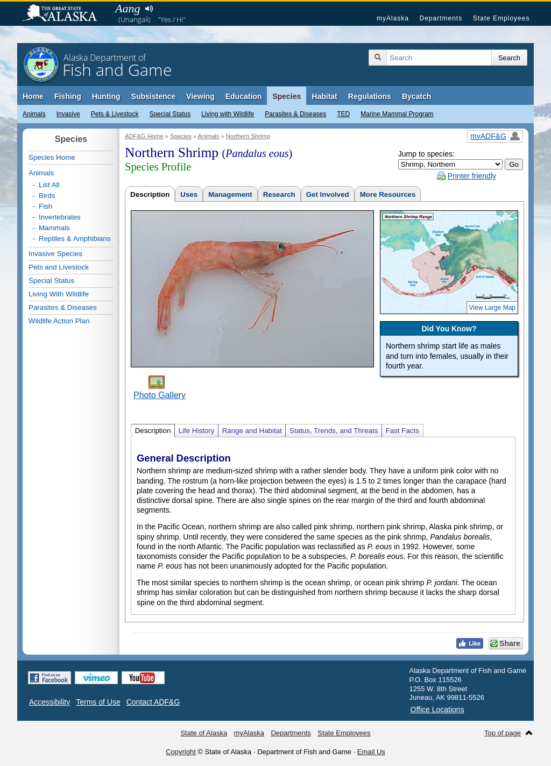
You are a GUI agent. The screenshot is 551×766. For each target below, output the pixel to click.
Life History (197, 431)
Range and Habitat (252, 431)
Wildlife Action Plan (59, 321)
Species (286, 96)
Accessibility (49, 702)
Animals (34, 114)
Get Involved (327, 194)
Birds (47, 195)
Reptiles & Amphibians (74, 239)
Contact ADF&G (153, 702)
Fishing (67, 96)
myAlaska (393, 18)
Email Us (371, 752)
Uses (188, 194)
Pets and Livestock (59, 267)
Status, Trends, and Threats (333, 431)
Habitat (324, 96)
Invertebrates (60, 217)
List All (49, 185)
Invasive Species (55, 254)
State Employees (501, 18)
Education (243, 96)
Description (149, 194)
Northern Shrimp (248, 136)
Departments (440, 18)
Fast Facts (402, 431)
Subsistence (153, 96)
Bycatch (416, 96)
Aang (127, 8)
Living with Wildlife (227, 114)
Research (279, 194)
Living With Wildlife (59, 294)
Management (230, 194)
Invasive (68, 114)
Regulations (369, 96)
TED (343, 114)
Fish (45, 206)
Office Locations (437, 709)
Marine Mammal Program (397, 114)
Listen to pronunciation (149, 8)
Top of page (502, 733)
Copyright (181, 752)
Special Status (169, 114)
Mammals (54, 228)
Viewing (200, 96)
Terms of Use (98, 702)
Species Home (52, 157)
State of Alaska (65, 14)
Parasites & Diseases (295, 114)
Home (33, 96)
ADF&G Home (144, 136)
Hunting (106, 96)
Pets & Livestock (115, 114)
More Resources (388, 194)
